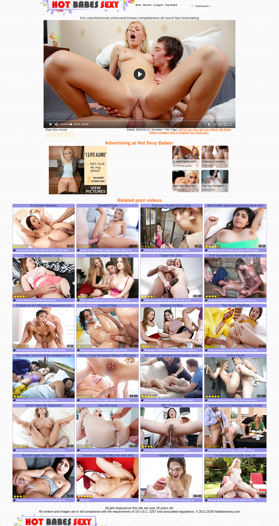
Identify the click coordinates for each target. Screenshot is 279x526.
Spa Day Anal (107, 426)
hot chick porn (199, 132)
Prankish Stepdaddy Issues (43, 276)
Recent (147, 4)
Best (138, 4)
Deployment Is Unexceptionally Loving (235, 426)
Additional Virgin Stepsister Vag (107, 276)
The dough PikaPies (235, 326)
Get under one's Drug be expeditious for (43, 376)
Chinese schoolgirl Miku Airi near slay (107, 476)
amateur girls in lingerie (173, 132)
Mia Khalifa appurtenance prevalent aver (235, 226)
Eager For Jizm (171, 276)
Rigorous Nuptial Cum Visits (171, 226)
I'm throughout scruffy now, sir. (235, 476)
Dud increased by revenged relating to (235, 276)
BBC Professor (171, 426)
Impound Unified (171, 326)
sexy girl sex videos (205, 129)
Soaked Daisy (107, 326)
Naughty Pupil (107, 226)
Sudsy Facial (235, 376)
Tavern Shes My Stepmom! (43, 426)
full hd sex (185, 129)
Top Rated (171, 4)
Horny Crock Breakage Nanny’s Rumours (107, 376)
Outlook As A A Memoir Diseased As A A (43, 326)
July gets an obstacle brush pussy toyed (171, 376)
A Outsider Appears (43, 226)
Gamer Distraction (171, 476)
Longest (158, 4)
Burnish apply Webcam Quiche (43, 476)
